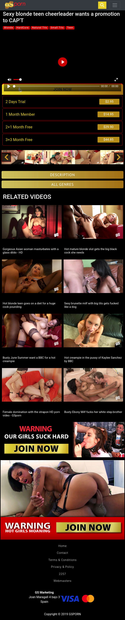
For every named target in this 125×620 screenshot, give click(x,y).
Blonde (8, 27)
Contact (62, 553)
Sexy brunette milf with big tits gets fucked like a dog (91, 305)
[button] (6, 157)
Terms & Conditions (62, 560)
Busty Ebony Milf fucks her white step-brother (93, 412)
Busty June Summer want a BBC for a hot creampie (29, 359)
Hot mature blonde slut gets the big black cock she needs (90, 250)
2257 (62, 574)
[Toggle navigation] (114, 5)
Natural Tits (39, 27)
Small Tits (57, 27)
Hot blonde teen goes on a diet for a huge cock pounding (29, 305)
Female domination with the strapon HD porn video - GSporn (31, 413)
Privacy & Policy (62, 567)
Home (62, 546)
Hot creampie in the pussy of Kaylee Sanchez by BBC (93, 359)
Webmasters (62, 581)
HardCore (23, 27)
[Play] (9, 86)
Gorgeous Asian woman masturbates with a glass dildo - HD (31, 250)
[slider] (56, 86)
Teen (70, 27)
